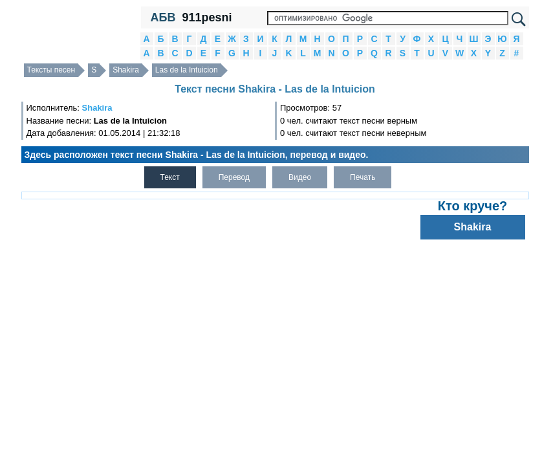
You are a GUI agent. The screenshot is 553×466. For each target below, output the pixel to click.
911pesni (207, 17)
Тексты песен (51, 69)
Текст (170, 177)
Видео (299, 177)
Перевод (234, 177)
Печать (362, 177)
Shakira (126, 69)
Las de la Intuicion (186, 69)
